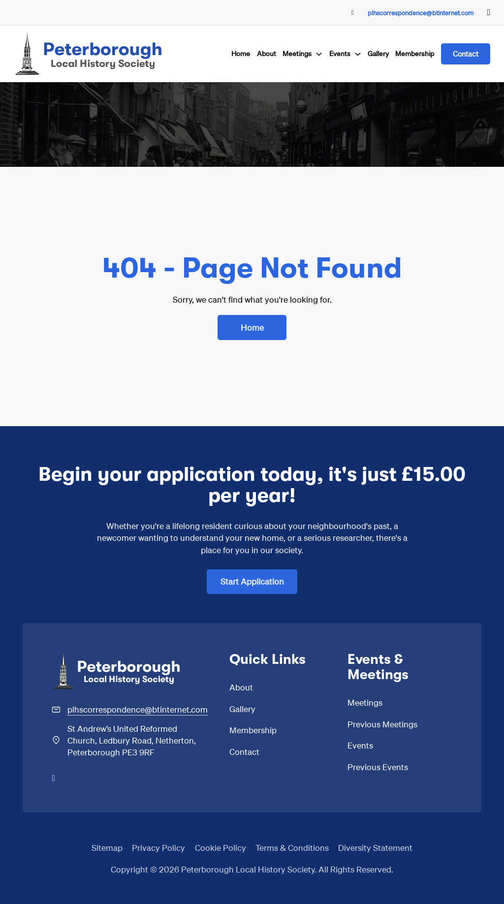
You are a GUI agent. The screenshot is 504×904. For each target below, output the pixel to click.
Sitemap (107, 847)
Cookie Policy (220, 847)
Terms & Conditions (292, 847)
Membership (414, 53)
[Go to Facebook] (488, 12)
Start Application (252, 581)
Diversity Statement (375, 847)
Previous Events (377, 766)
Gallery (378, 53)
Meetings (297, 53)
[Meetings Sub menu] (318, 54)
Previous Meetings (382, 723)
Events (339, 53)
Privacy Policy (158, 847)
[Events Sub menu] (357, 54)
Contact (465, 53)
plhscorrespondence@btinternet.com (420, 12)
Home (240, 53)
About (266, 53)
